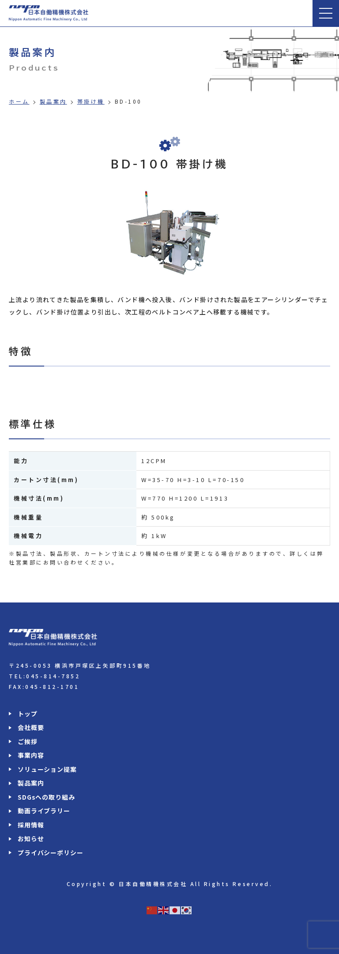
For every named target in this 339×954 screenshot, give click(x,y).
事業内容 (31, 755)
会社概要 (31, 727)
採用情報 (31, 824)
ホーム (19, 101)
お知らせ (31, 838)
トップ (28, 713)
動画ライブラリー (44, 810)
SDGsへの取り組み (46, 797)
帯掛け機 (91, 101)
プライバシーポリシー (50, 852)
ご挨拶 (28, 741)
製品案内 (53, 101)
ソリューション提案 (47, 769)
